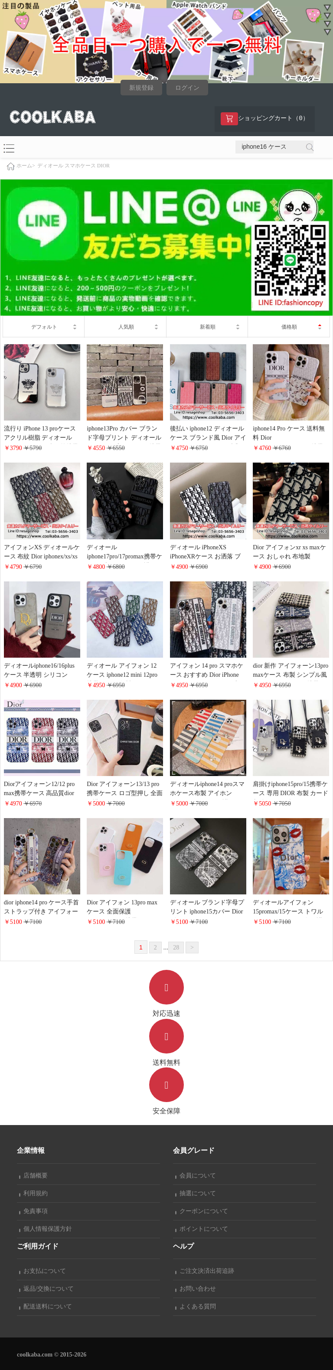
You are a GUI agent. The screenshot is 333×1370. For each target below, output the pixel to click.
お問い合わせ (195, 1288)
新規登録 (141, 88)
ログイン (187, 88)
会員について (195, 1175)
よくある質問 (195, 1306)
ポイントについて (201, 1229)
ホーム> (25, 166)
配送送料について (45, 1306)
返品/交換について (46, 1288)
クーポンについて (201, 1211)
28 (176, 947)
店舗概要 (33, 1175)
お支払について (42, 1271)
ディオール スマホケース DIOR (73, 166)
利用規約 (33, 1193)
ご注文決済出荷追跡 (204, 1271)
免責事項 (33, 1211)
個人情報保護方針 (45, 1229)
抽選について (195, 1193)
